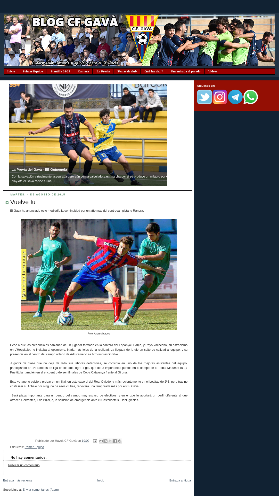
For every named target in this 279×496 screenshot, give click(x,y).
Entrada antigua (180, 480)
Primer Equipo (33, 71)
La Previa (103, 71)
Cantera (83, 71)
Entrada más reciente (17, 480)
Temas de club (127, 71)
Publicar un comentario (24, 465)
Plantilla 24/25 (60, 71)
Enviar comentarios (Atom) (41, 489)
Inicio (11, 71)
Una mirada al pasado (185, 71)
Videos (212, 71)
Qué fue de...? (154, 71)
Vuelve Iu (22, 202)
